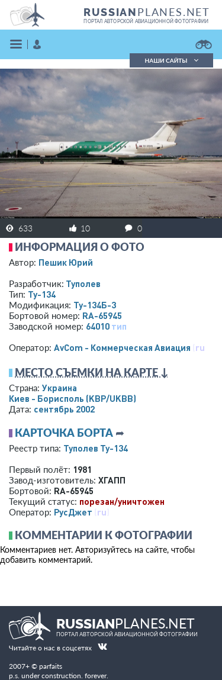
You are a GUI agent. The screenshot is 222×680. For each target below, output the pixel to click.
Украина (59, 387)
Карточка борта (64, 432)
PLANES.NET (146, 11)
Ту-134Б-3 (94, 304)
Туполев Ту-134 (95, 448)
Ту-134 (42, 294)
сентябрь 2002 (64, 409)
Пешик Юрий (65, 262)
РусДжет (73, 512)
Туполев (83, 283)
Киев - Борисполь (72, 398)
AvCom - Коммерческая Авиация (122, 347)
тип (119, 326)
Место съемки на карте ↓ (92, 372)
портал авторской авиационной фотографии (145, 21)
